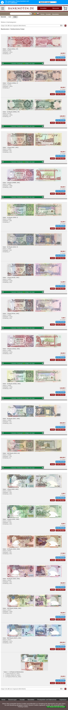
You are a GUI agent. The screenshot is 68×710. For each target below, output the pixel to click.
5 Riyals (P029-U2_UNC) (12, 675)
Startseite (3, 17)
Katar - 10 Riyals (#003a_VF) (11, 112)
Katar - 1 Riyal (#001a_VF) (10, 49)
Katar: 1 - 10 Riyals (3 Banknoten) (13, 672)
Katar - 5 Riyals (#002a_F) (10, 83)
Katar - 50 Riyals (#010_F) (10, 247)
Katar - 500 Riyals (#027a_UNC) (12, 638)
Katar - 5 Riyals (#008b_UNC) (11, 182)
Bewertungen (12, 699)
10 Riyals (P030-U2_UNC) (13, 676)
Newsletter (55, 14)
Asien (9, 17)
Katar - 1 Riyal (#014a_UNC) (11, 313)
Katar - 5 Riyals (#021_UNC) (11, 519)
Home (42, 14)
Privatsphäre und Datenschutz (46, 699)
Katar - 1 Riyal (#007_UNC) (10, 147)
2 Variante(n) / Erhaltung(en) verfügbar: (23, 126)
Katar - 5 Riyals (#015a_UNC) (11, 348)
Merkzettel (55, 8)
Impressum (62, 699)
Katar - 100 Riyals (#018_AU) (11, 453)
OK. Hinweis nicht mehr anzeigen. (56, 706)
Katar (15, 17)
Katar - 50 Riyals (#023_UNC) (11, 578)
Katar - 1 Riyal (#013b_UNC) (11, 277)
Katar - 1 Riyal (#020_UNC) (10, 489)
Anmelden (43, 8)
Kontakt (48, 14)
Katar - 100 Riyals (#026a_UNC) (12, 608)
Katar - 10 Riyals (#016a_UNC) (11, 383)
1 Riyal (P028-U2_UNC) (12, 673)
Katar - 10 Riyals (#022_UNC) (11, 549)
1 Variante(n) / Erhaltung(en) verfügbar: (23, 63)
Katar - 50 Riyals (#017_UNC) (11, 418)
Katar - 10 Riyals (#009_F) (10, 217)
